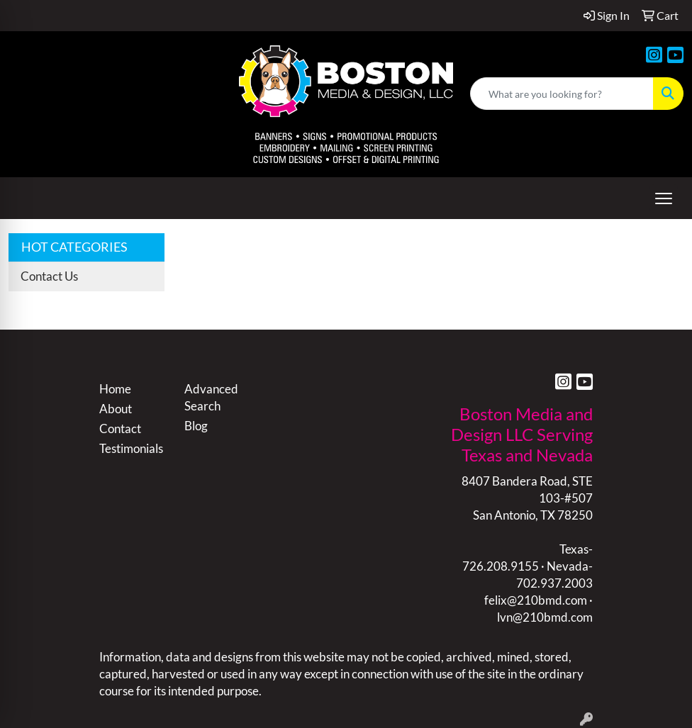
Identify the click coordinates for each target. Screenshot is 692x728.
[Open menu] (663, 198)
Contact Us (49, 276)
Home (115, 388)
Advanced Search (211, 397)
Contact (120, 428)
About (115, 408)
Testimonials (131, 448)
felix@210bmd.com (535, 600)
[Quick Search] (562, 93)
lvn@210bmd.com (545, 617)
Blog (196, 425)
